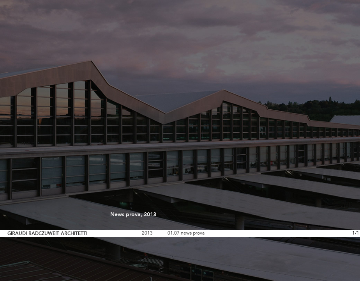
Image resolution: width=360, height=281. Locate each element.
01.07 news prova (186, 233)
